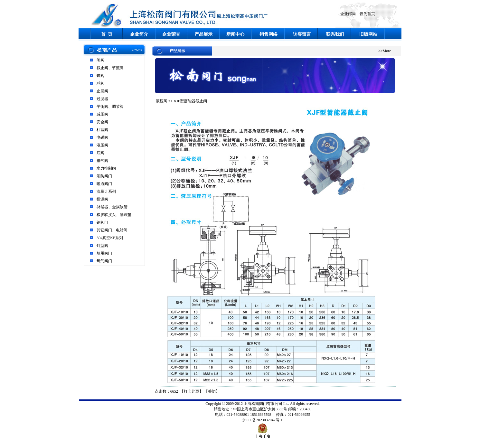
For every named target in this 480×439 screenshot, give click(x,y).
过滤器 (102, 99)
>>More (384, 51)
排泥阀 (102, 199)
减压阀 (102, 114)
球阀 (100, 83)
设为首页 (367, 14)
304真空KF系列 (110, 238)
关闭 (212, 391)
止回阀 (102, 91)
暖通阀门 (104, 184)
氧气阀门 (104, 261)
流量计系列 (106, 191)
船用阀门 (104, 253)
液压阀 (102, 145)
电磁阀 (102, 137)
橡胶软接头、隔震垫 (114, 214)
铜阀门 (102, 222)
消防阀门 (104, 176)
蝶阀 (100, 75)
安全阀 (102, 122)
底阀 (100, 153)
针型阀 (102, 245)
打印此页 (191, 391)
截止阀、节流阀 (110, 68)
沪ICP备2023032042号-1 (262, 420)
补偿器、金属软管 (112, 207)
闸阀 (100, 60)
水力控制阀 (106, 168)
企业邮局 (348, 14)
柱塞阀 (102, 129)
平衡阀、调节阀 (110, 106)
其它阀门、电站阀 (112, 230)
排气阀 (102, 160)
